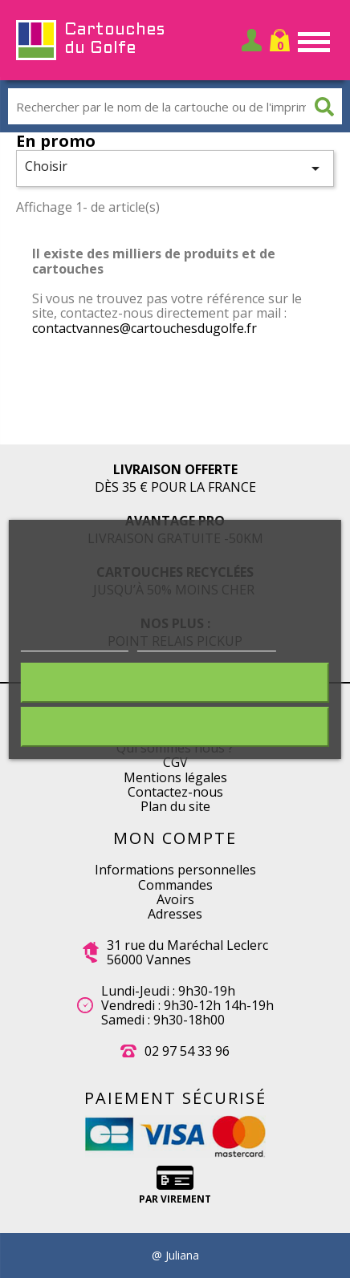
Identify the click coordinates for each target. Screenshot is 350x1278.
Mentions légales (175, 777)
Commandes (175, 885)
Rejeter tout (175, 683)
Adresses (175, 914)
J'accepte (175, 727)
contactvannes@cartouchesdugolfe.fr (144, 328)
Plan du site (175, 806)
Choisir (175, 167)
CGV (175, 762)
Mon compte (175, 838)
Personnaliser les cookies (206, 643)
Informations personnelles (175, 869)
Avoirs (175, 899)
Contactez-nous (175, 792)
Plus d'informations (74, 643)
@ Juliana (175, 1255)
